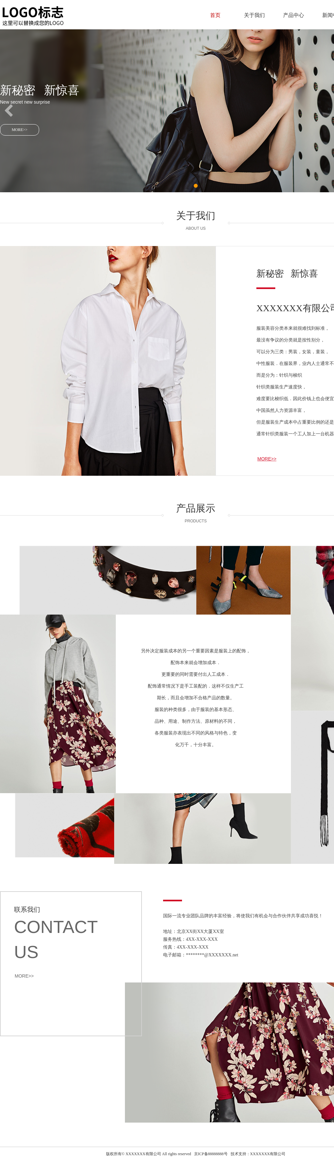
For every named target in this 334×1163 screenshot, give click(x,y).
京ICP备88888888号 (211, 1154)
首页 (215, 15)
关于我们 (254, 15)
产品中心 (293, 15)
